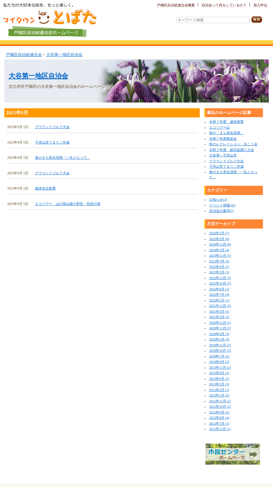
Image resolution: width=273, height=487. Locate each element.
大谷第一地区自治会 (64, 54)
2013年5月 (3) (219, 384)
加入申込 (260, 5)
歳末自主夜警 (45, 188)
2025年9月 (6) (219, 239)
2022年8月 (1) (219, 289)
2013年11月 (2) (220, 368)
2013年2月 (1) (219, 390)
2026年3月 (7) (219, 233)
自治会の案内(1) (221, 211)
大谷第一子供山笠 (223, 155)
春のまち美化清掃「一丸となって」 (62, 158)
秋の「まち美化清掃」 (226, 133)
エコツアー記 (219, 128)
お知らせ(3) (218, 200)
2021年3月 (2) (219, 317)
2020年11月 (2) (220, 328)
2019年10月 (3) (220, 351)
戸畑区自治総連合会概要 (176, 5)
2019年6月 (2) (219, 362)
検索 (260, 19)
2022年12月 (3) (220, 278)
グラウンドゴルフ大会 (52, 127)
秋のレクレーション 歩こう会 (233, 144)
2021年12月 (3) (220, 306)
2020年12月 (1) (220, 323)
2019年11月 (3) (220, 345)
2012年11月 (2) (220, 401)
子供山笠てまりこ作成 (52, 142)
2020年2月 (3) (219, 339)
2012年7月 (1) (219, 424)
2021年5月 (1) (219, 312)
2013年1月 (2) (219, 395)
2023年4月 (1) (219, 267)
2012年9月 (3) (219, 412)
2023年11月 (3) (220, 256)
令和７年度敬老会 (223, 139)
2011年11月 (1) (220, 429)
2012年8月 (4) (219, 418)
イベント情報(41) (222, 205)
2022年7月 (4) (219, 295)
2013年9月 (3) (219, 373)
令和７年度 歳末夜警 (226, 122)
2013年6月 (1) (219, 379)
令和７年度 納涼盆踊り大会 (231, 150)
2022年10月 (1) (220, 283)
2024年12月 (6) (220, 244)
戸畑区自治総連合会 (24, 54)
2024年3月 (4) (219, 250)
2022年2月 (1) (219, 300)
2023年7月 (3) (219, 261)
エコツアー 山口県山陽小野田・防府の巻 (68, 204)
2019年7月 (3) (219, 356)
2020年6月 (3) (219, 334)
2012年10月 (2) (220, 407)
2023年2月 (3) (219, 272)
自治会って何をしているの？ (224, 5)
